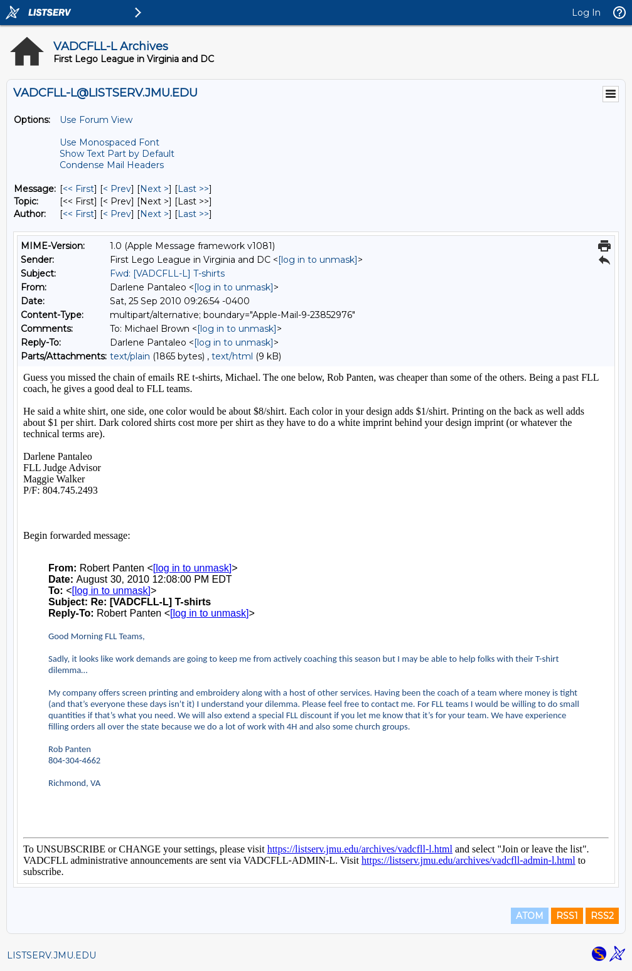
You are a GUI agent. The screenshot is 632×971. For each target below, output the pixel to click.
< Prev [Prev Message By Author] (117, 214)
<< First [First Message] (78, 188)
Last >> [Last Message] (193, 188)
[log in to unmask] (318, 259)
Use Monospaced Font (109, 142)
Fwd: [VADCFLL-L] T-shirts (167, 273)
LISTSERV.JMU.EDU (51, 955)
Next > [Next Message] (154, 188)
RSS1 (567, 915)
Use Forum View (96, 119)
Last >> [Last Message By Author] (193, 214)
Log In (586, 12)
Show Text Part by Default (117, 153)
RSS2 (602, 915)
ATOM (530, 915)
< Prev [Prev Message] (117, 188)
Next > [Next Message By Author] (154, 214)
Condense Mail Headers (112, 165)
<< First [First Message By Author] (78, 214)
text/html (232, 356)
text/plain (130, 356)
